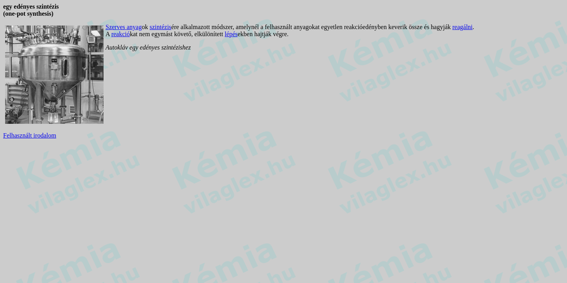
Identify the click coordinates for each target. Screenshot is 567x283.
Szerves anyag (124, 27)
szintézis (160, 27)
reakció (120, 34)
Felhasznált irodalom (29, 135)
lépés (231, 34)
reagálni (462, 27)
